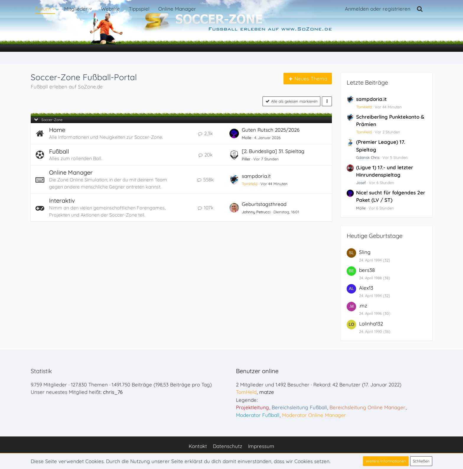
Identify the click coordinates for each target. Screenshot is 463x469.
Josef (361, 182)
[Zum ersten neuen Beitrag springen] (234, 133)
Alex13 (366, 288)
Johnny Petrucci (256, 211)
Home (57, 129)
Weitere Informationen (386, 461)
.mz (363, 305)
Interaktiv (62, 200)
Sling (365, 252)
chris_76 (113, 392)
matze (266, 392)
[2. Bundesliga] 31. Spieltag (273, 151)
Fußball (59, 151)
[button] (327, 101)
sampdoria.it (256, 176)
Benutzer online (257, 371)
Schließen (421, 461)
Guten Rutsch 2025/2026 (270, 130)
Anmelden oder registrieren (377, 9)
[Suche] (419, 9)
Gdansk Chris (367, 157)
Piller (246, 159)
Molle (246, 137)
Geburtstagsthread (264, 204)
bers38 (367, 270)
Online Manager (71, 172)
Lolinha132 (371, 323)
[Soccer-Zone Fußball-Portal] (231, 26)
